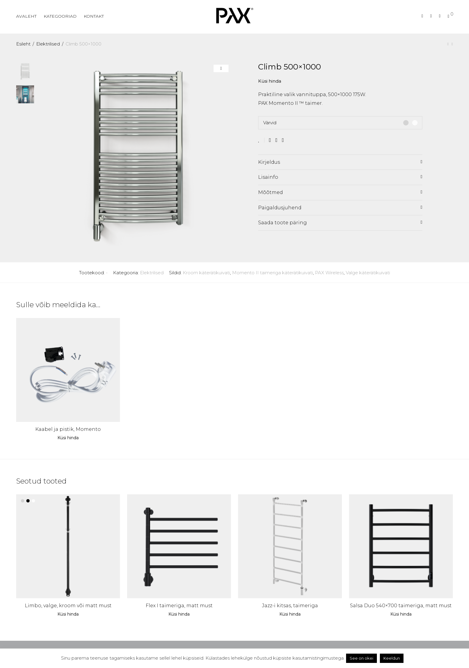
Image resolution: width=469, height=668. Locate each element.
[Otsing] (422, 16)
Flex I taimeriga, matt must (179, 605)
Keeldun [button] (391, 658)
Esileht (23, 44)
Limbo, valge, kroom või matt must (68, 605)
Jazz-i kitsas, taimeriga (290, 605)
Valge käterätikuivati (368, 272)
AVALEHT (26, 16)
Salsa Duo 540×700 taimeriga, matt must (401, 605)
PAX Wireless (329, 272)
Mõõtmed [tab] (270, 192)
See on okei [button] (361, 658)
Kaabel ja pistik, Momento (68, 429)
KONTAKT (94, 16)
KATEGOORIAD (60, 16)
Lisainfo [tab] (268, 177)
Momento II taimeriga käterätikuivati (272, 272)
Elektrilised (48, 44)
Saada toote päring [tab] (282, 222)
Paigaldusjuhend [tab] (280, 207)
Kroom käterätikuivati (206, 272)
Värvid (269, 122)
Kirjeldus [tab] (269, 162)
